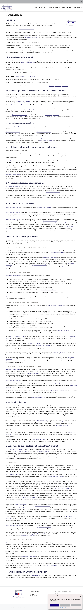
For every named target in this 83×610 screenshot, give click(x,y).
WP (11, 607)
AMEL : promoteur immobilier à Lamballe (63, 591)
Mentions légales (58, 593)
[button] (80, 596)
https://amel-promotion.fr (26, 29)
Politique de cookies (60, 607)
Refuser (65, 605)
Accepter (54, 605)
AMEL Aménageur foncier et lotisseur (17, 605)
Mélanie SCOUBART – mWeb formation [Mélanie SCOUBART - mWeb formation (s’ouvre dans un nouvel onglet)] (26, 76)
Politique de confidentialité (69, 607)
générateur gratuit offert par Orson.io (58, 86)
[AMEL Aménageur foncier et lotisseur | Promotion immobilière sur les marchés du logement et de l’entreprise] (7, 7)
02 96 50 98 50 (33, 597)
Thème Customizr (23, 607)
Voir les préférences (75, 605)
